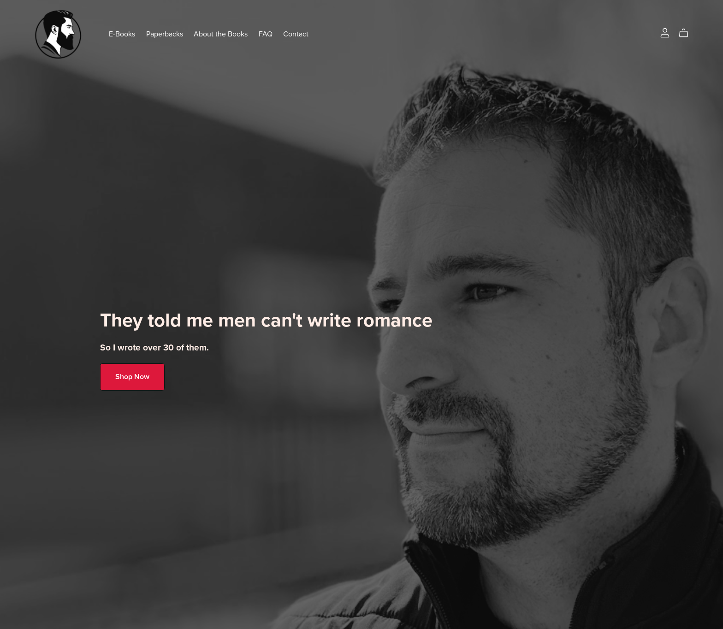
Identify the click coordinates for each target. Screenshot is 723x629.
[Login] (664, 32)
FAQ (266, 34)
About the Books (221, 34)
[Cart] (687, 33)
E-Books (122, 34)
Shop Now (132, 376)
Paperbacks (164, 34)
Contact (295, 34)
